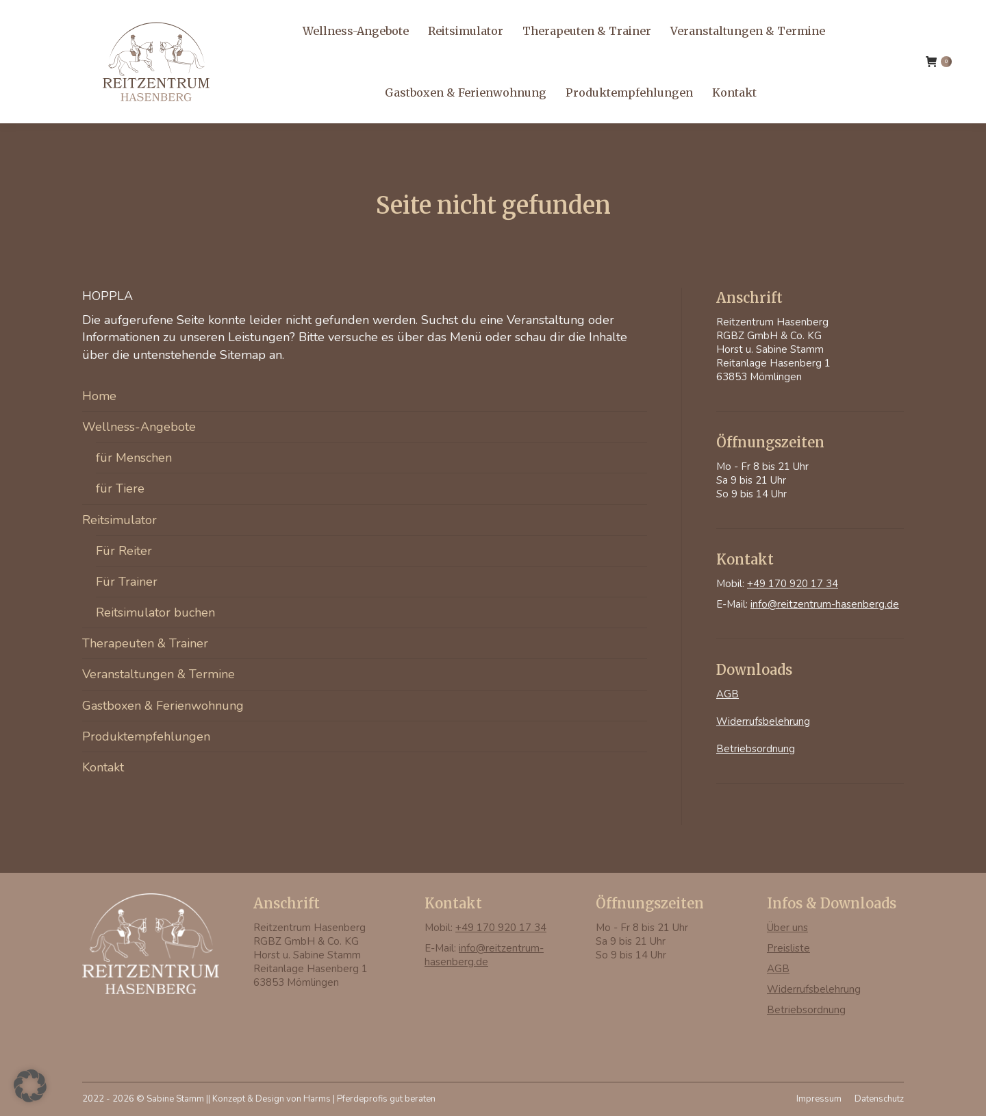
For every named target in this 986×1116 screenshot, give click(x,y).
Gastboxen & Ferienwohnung (163, 705)
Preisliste (788, 948)
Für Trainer (126, 581)
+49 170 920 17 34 (76, 17)
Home (99, 396)
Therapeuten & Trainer (145, 643)
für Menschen (134, 457)
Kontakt (103, 767)
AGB (727, 694)
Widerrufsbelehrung (763, 721)
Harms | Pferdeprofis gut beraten (369, 1099)
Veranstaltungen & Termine (158, 674)
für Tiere (120, 488)
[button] (30, 1086)
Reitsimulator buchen (155, 612)
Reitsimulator (119, 520)
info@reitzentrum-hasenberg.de (207, 17)
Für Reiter (124, 551)
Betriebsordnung (755, 749)
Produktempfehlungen (146, 736)
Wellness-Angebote (139, 427)
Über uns (787, 927)
